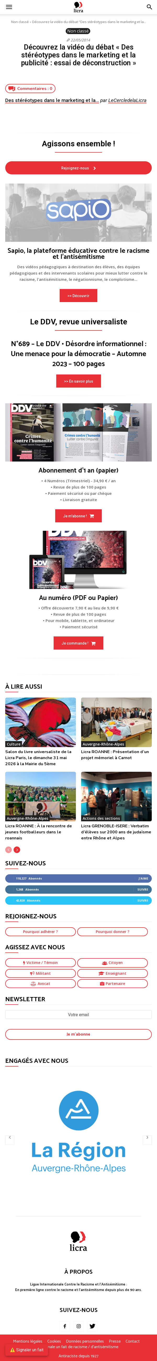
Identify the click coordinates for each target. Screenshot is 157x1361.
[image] (78, 213)
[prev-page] (8, 849)
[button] (149, 7)
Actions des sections (101, 818)
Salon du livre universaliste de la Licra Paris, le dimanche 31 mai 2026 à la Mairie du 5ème (38, 758)
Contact (133, 1341)
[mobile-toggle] (9, 7)
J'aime (143, 878)
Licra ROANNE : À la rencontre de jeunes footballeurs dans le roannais (38, 832)
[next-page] (17, 849)
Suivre (142, 889)
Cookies (54, 1341)
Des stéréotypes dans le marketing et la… (52, 100)
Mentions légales (27, 1341)
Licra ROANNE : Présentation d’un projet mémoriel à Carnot (115, 755)
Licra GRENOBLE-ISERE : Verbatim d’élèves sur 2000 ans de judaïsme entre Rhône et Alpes (116, 832)
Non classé (20, 21)
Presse (115, 1341)
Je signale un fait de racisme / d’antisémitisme (78, 1347)
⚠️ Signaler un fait (26, 1349)
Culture (13, 744)
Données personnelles (85, 1341)
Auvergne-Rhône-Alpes (103, 744)
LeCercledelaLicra (127, 100)
